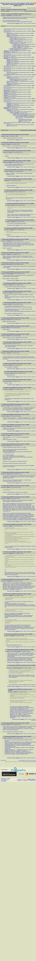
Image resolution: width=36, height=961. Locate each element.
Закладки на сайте (5, 778)
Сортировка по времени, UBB (28, 130)
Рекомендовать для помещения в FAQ (29, 761)
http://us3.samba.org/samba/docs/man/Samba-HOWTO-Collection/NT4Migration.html (15, 450)
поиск (11, 3)
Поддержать (26, 780)
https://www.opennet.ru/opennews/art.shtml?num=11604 (19, 21)
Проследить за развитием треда (29, 11)
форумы (3, 3)
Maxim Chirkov (31, 779)
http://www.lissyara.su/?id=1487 (18, 17)
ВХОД (27, 3)
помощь (7, 3)
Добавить (19, 780)
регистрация (16, 3)
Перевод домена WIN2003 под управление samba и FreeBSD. (17, 28)
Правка (21, 23)
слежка (31, 3)
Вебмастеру (32, 780)
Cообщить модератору (31, 23)
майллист (23, 3)
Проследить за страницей (4, 780)
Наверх (25, 23)
